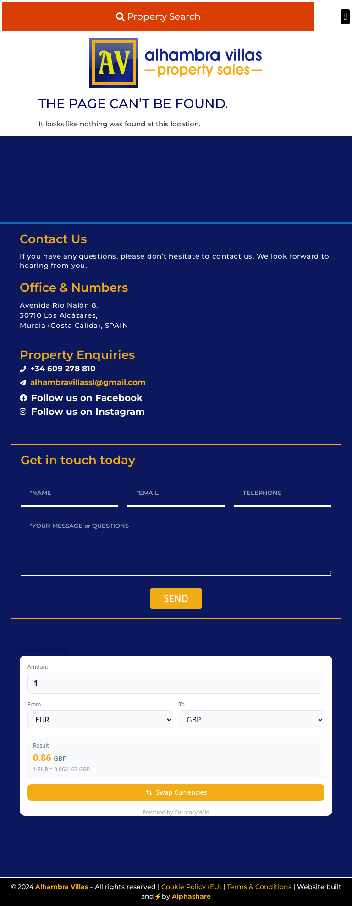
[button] (345, 16)
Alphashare (191, 896)
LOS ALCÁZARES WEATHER (176, 179)
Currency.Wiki (44, 650)
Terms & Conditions (259, 887)
